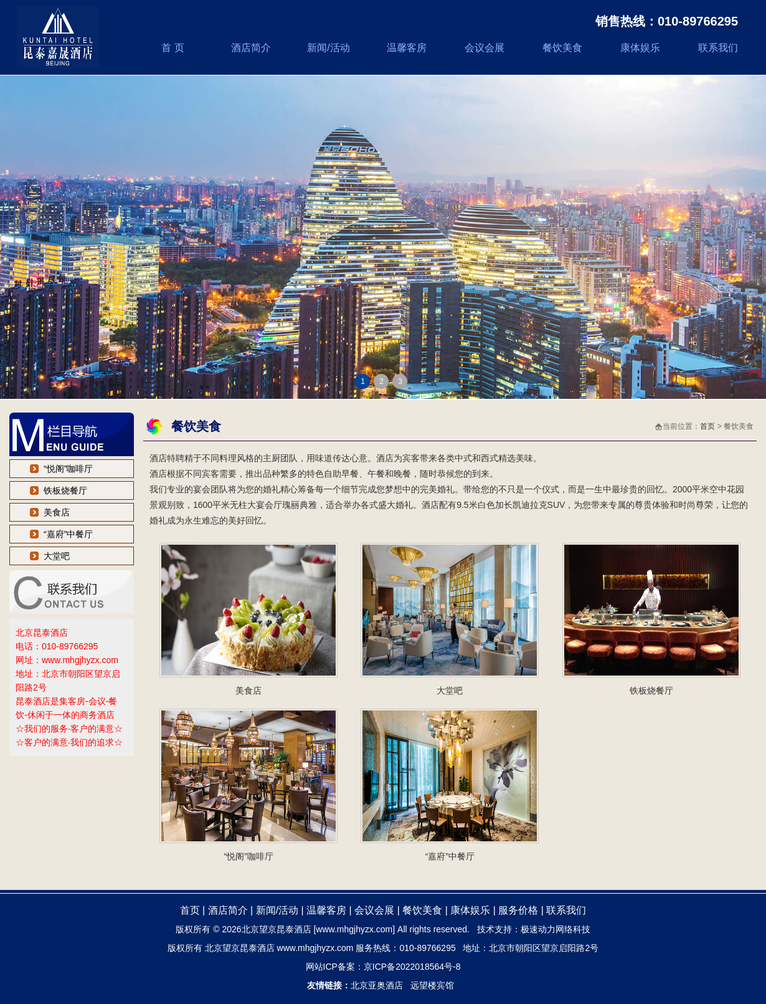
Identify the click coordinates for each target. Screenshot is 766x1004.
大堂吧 (57, 556)
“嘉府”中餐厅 (68, 534)
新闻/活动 (328, 47)
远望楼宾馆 (432, 985)
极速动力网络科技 (555, 929)
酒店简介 (251, 47)
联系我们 (718, 47)
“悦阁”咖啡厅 (68, 469)
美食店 (57, 512)
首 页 (172, 47)
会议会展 (484, 47)
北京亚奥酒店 (377, 985)
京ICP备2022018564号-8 (412, 967)
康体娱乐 (640, 47)
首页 (707, 426)
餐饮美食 (562, 47)
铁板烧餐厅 (65, 490)
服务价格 (518, 910)
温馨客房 (407, 47)
